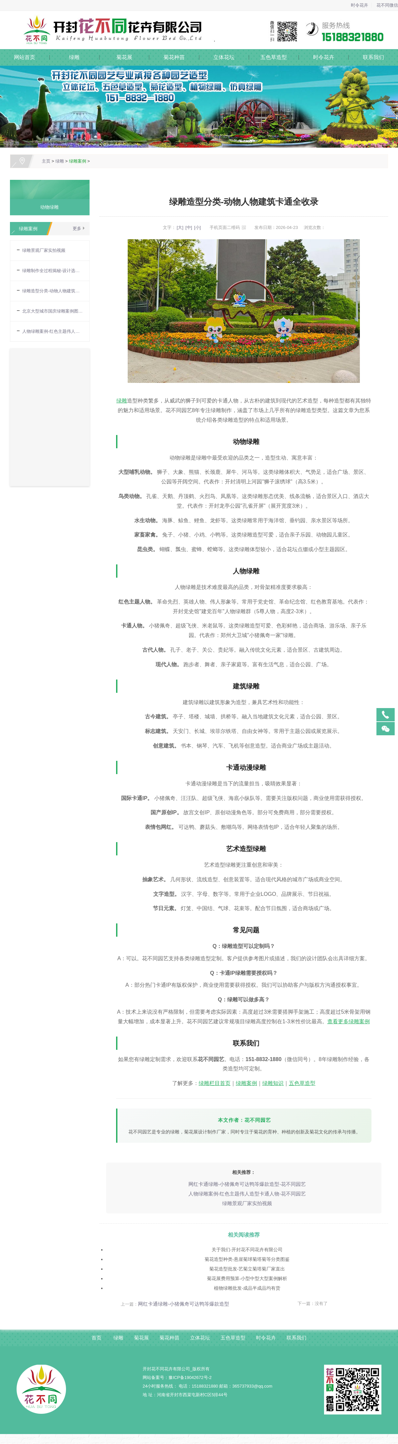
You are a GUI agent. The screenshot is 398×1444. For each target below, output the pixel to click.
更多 (77, 228)
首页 (92, 1334)
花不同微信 (387, 5)
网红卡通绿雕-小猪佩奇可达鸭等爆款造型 (183, 1300)
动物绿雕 (47, 207)
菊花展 (124, 57)
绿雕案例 (77, 161)
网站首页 (24, 57)
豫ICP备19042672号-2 (190, 1374)
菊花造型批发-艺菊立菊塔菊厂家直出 (247, 1267)
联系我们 (373, 57)
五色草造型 (273, 57)
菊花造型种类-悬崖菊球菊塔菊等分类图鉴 (247, 1258)
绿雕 (74, 57)
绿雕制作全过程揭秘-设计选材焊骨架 (52, 270)
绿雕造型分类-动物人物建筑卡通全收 (52, 290)
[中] (188, 227)
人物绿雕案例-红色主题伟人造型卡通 (52, 331)
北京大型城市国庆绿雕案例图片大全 (52, 311)
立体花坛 (223, 57)
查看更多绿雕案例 (348, 1021)
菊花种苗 (174, 57)
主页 (46, 161)
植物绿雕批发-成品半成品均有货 (247, 1285)
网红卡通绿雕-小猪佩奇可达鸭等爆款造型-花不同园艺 (247, 1184)
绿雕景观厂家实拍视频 (43, 250)
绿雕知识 (273, 1083)
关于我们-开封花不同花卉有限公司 (247, 1248)
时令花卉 (359, 5)
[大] (180, 227)
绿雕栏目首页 (215, 1083)
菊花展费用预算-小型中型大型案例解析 (247, 1276)
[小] (197, 227)
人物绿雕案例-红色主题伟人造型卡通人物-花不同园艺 (247, 1193)
